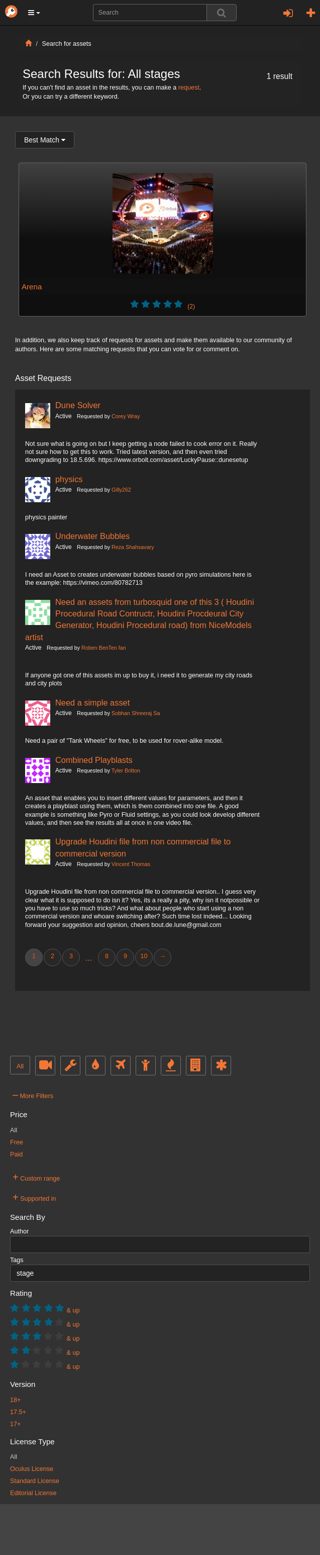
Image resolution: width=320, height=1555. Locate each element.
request (188, 87)
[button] (34, 12)
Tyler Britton (126, 770)
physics (69, 479)
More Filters (33, 1094)
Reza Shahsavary (133, 547)
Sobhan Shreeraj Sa (136, 713)
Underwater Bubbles (92, 535)
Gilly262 (121, 490)
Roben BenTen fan (103, 648)
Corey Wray (126, 416)
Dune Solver (77, 405)
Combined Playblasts (94, 759)
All (20, 1066)
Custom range (36, 1177)
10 (143, 956)
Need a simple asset (92, 702)
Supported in (34, 1197)
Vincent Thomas (131, 864)
